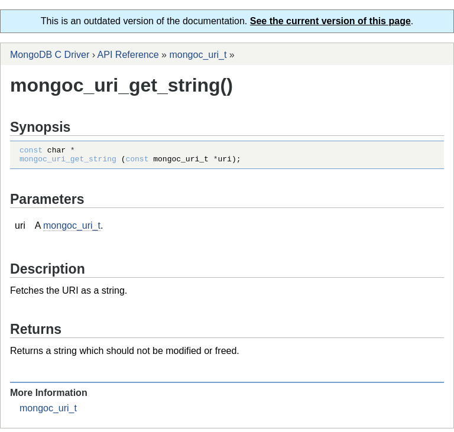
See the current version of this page (330, 21)
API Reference (128, 55)
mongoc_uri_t (197, 55)
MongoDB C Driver (49, 55)
